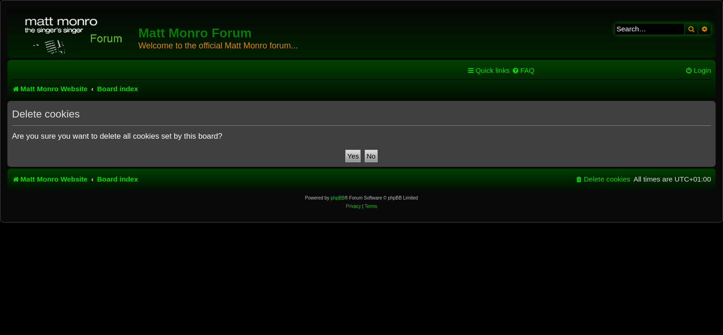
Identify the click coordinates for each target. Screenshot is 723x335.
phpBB (337, 197)
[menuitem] (523, 70)
